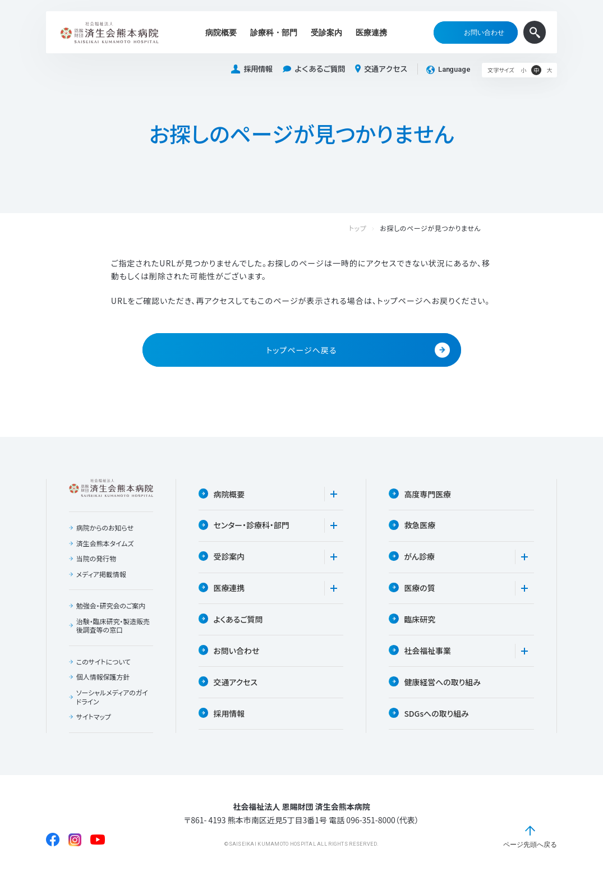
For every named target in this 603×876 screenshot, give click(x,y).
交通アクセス (381, 68)
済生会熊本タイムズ (105, 543)
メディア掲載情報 (101, 574)
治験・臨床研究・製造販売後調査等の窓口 (113, 626)
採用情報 (252, 69)
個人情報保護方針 (103, 677)
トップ (369, 228)
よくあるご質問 (314, 69)
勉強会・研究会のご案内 (111, 606)
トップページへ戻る (357, 350)
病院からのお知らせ (105, 528)
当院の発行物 (96, 559)
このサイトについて (103, 662)
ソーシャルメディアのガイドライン (112, 697)
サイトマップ (93, 717)
